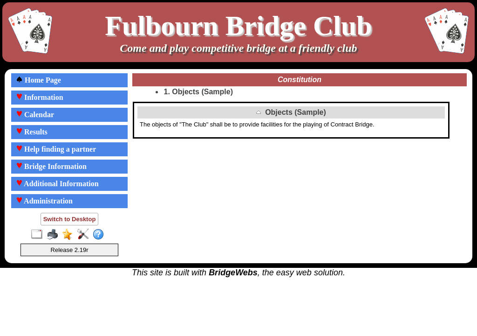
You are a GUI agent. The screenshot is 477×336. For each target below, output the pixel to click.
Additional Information (57, 184)
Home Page (38, 80)
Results (32, 132)
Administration (44, 201)
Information (39, 97)
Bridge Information (51, 166)
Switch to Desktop (69, 219)
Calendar (35, 115)
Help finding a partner (56, 149)
